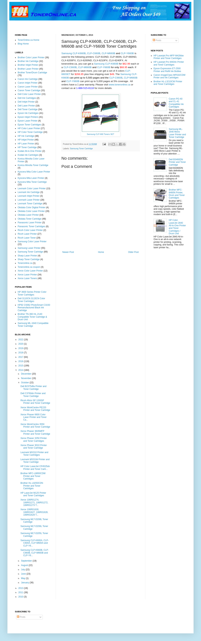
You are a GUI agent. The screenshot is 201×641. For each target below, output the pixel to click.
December (26, 374)
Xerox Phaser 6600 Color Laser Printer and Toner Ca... (33, 417)
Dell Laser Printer (26, 105)
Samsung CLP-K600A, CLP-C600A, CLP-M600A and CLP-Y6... (34, 543)
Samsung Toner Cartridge (81, 148)
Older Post (133, 252)
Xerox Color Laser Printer (30, 270)
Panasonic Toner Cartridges (31, 226)
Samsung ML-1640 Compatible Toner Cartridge (33, 324)
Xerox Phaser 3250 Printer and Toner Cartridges (33, 439)
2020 (21, 344)
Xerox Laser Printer (27, 274)
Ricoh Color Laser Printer (30, 230)
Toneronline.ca (25, 263)
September (27, 561)
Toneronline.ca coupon (29, 267)
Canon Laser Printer (28, 86)
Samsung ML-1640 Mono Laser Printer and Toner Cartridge (177, 133)
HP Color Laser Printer (29, 128)
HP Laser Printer (26, 143)
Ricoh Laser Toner (27, 237)
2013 (21, 588)
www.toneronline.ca (119, 84)
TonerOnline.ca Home (28, 40)
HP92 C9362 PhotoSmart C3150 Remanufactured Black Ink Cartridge (34, 308)
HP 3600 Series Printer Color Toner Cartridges (32, 293)
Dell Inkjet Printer (26, 101)
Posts (157, 40)
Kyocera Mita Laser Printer (31, 178)
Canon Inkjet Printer (27, 82)
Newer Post (68, 252)
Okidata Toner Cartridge (29, 219)
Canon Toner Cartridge (29, 90)
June (23, 574)
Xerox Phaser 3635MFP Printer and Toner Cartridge (35, 432)
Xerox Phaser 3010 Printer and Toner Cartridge (33, 446)
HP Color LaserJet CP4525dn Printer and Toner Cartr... (35, 467)
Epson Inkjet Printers (28, 117)
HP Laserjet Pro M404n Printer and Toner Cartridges (169, 63)
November (26, 378)
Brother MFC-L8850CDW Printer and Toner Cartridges (33, 476)
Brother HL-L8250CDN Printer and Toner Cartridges (31, 486)
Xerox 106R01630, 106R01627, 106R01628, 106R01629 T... (34, 512)
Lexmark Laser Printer (29, 200)
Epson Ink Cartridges (28, 113)
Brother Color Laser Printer (31, 57)
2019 (21, 348)
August (25, 565)
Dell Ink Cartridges (27, 98)
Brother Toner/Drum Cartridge (32, 72)
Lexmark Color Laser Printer (32, 188)
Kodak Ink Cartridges (28, 155)
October (25, 382)
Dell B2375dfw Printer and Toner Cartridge (33, 387)
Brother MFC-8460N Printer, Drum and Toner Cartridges (177, 193)
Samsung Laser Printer (29, 248)
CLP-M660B (108, 53)
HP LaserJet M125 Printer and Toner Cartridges (33, 494)
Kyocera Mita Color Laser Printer (34, 171)
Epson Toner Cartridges (29, 124)
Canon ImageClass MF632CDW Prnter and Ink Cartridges (169, 76)
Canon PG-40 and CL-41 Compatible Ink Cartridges (176, 102)
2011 (21, 592)
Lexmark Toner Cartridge (30, 203)
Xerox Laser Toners (27, 278)
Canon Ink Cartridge (28, 79)
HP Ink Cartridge (26, 136)
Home (101, 252)
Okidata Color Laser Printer (31, 211)
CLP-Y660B (127, 53)
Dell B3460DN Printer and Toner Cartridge (177, 162)
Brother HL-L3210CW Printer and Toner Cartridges (168, 82)
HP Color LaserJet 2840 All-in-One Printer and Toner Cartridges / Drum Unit (177, 227)
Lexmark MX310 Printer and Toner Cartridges (34, 453)
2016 (21, 361)
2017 (21, 357)
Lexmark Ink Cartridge (29, 192)
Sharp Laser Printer (27, 255)
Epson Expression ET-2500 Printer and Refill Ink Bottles (167, 69)
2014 (21, 370)
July (23, 569)
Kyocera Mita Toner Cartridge (32, 182)
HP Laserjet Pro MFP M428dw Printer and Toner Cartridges (169, 57)
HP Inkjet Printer (26, 139)
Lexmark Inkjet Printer (28, 196)
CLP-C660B (93, 53)
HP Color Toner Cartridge (30, 132)
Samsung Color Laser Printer (32, 241)
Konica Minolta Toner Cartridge (33, 165)
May (23, 578)
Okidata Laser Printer (28, 215)
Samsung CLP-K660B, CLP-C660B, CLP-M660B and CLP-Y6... (34, 553)
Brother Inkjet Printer (28, 65)
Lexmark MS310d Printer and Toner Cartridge (35, 460)
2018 (21, 352)
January (25, 582)
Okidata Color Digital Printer (31, 207)
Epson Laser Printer (27, 120)
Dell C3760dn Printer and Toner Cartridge (33, 394)
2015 (21, 365)
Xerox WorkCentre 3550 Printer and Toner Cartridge (35, 425)
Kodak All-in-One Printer (30, 151)
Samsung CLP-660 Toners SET (100, 134)
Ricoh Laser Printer (27, 234)
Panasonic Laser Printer (30, 222)
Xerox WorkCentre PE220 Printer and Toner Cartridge (35, 408)
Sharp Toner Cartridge (29, 259)
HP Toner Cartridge (27, 147)
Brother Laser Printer (28, 69)
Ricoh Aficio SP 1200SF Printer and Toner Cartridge (35, 401)
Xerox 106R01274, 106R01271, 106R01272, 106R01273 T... (34, 502)
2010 (21, 596)
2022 (21, 339)
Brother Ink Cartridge (28, 61)
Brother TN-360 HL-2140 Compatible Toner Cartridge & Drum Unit (32, 317)
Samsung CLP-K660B (73, 53)
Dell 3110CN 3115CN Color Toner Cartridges (31, 299)
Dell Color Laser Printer (29, 94)
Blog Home (23, 43)
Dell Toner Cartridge (28, 109)
